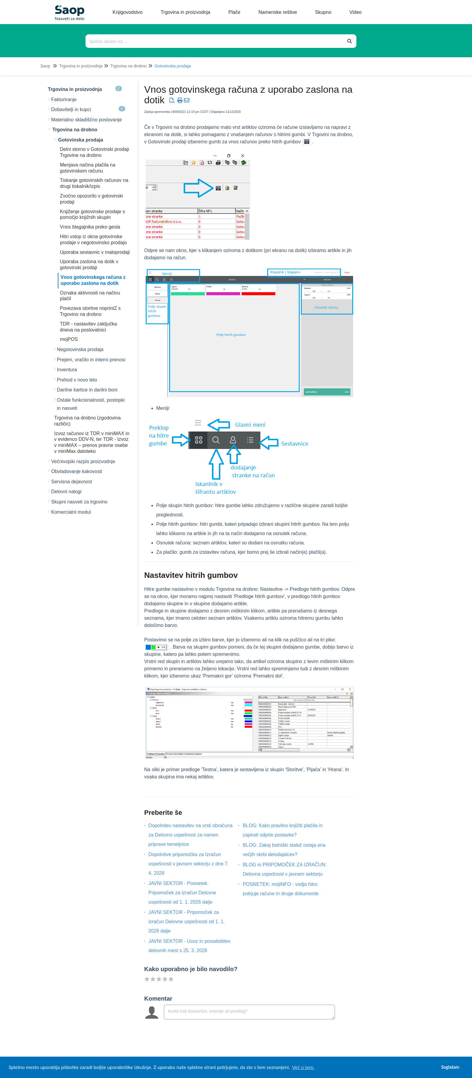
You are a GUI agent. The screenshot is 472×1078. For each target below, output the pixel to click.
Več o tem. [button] (303, 1067)
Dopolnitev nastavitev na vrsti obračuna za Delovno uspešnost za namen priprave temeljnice (190, 835)
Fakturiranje (63, 99)
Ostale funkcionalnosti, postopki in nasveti (91, 404)
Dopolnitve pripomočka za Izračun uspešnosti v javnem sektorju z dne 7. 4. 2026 (188, 864)
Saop (45, 66)
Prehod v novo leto (77, 379)
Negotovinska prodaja (80, 349)
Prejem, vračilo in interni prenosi (91, 359)
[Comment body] (249, 1012)
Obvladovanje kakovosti (76, 471)
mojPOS (69, 339)
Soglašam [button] (450, 1067)
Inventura (67, 369)
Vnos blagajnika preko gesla (90, 226)
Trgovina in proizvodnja (80, 66)
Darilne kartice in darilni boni (87, 389)
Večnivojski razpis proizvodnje (83, 461)
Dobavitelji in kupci (88, 109)
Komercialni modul (71, 512)
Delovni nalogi (66, 491)
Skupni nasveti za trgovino (79, 501)
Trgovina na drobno (128, 66)
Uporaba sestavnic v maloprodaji (95, 252)
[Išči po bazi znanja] (214, 41)
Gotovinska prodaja (172, 66)
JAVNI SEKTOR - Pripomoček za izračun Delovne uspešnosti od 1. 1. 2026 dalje (186, 921)
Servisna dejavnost (71, 481)
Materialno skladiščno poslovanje (86, 119)
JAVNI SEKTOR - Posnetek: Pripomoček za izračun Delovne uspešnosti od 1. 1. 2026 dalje (182, 893)
